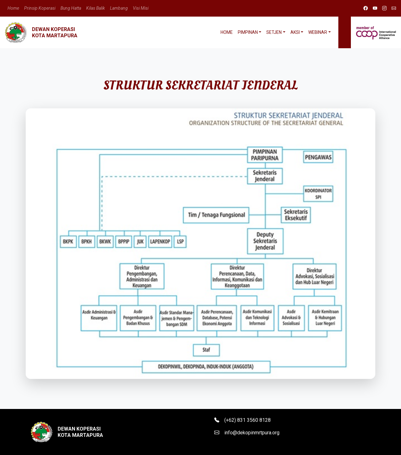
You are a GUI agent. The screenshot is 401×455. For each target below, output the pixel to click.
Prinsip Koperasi (39, 8)
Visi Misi (140, 8)
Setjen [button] (274, 32)
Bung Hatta (70, 8)
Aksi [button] (295, 32)
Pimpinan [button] (248, 32)
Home (13, 8)
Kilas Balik (95, 8)
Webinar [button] (317, 32)
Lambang (119, 8)
